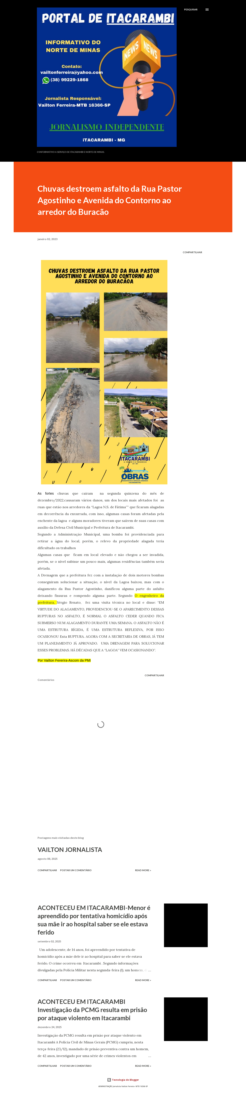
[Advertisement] (95, 793)
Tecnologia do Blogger (123, 1079)
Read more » (143, 870)
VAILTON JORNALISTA (70, 849)
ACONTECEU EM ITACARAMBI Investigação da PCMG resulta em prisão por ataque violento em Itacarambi (92, 1010)
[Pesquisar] (190, 9)
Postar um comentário (76, 870)
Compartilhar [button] (192, 252)
